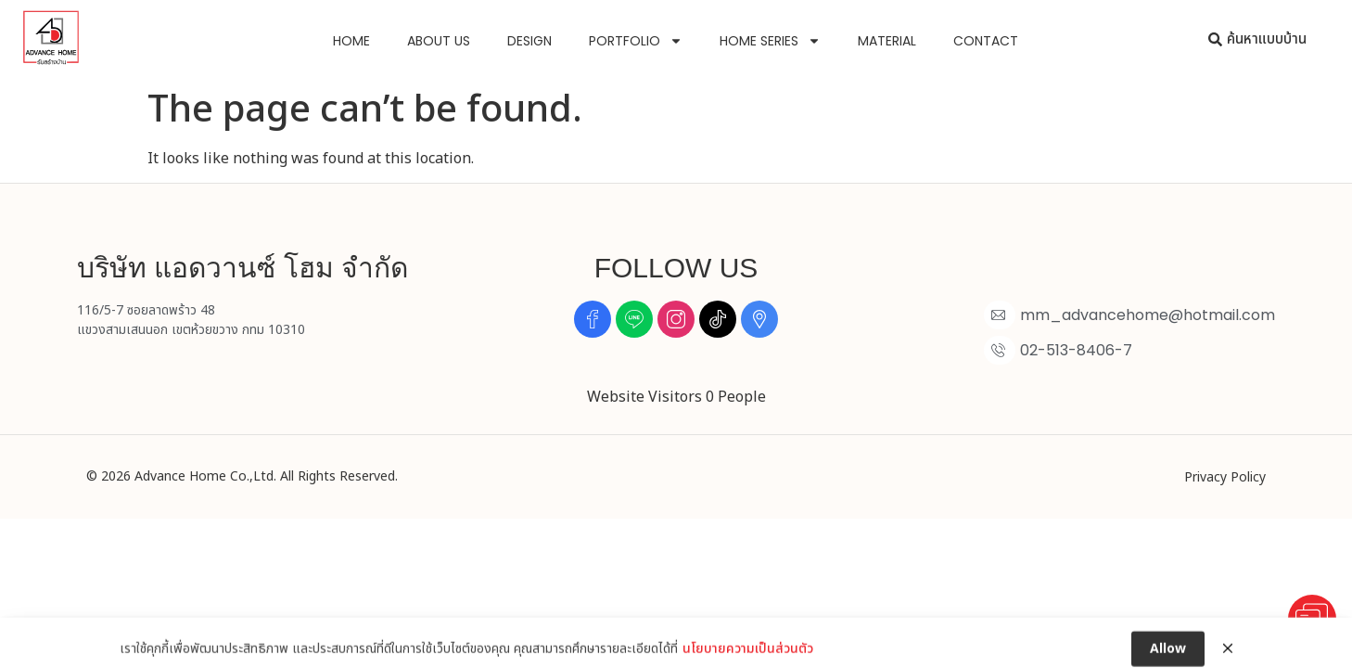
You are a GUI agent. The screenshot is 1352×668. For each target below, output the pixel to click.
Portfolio (635, 41)
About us (438, 41)
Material (887, 41)
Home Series (770, 41)
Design (529, 41)
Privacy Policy (1225, 477)
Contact (985, 41)
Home (351, 41)
